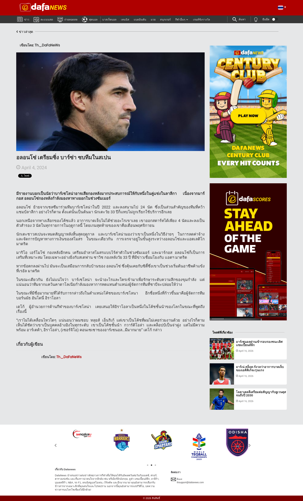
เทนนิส (125, 19)
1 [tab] (148, 465)
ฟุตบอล (90, 19)
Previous (53, 445)
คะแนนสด (43, 19)
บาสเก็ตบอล (109, 19)
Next (250, 445)
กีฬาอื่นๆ (180, 19)
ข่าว (23, 19)
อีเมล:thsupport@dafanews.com (187, 481)
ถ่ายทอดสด (67, 19)
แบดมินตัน (140, 19)
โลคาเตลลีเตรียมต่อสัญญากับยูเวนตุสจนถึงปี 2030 (261, 393)
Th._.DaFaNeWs (69, 357)
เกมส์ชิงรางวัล (201, 19)
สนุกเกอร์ (165, 19)
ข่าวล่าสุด (24, 31)
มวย (153, 19)
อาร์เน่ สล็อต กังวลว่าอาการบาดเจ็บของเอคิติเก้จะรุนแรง (260, 368)
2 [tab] (151, 465)
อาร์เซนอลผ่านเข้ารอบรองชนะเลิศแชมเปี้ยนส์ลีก (259, 343)
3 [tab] (155, 465)
